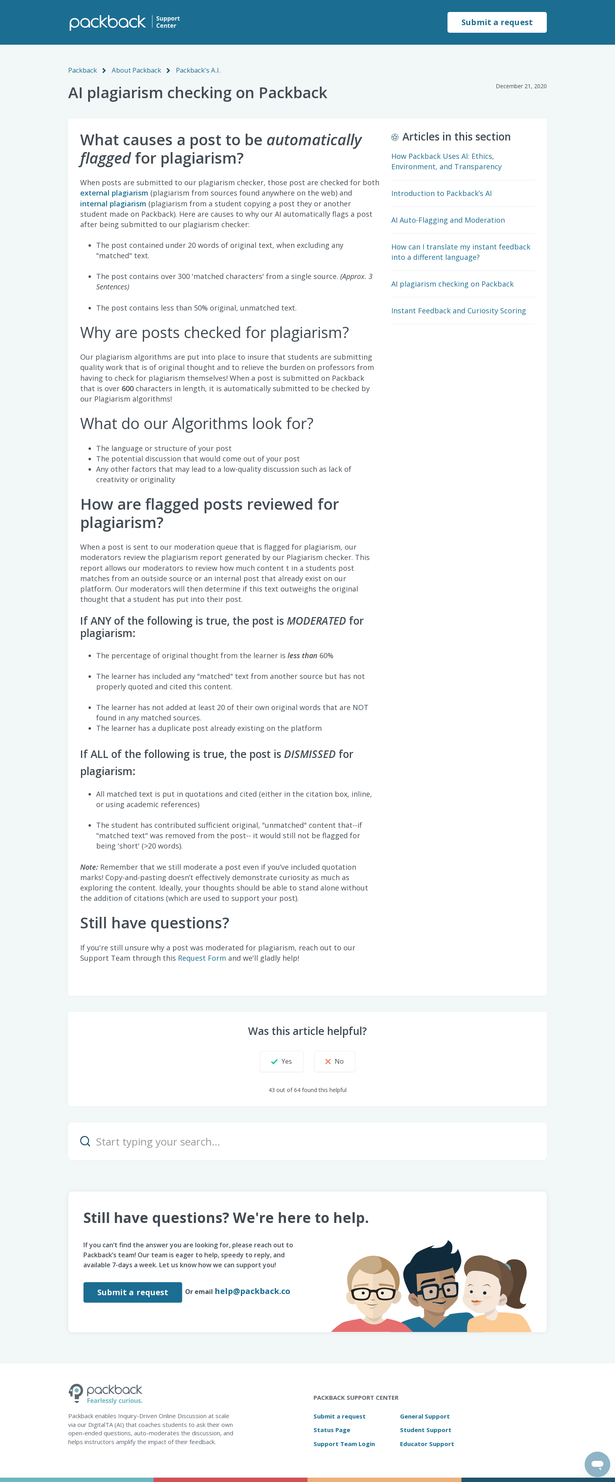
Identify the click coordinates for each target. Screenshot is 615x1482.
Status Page (331, 1429)
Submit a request (497, 22)
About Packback (135, 69)
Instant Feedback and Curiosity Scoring (458, 310)
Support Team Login (344, 1443)
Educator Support (427, 1443)
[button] (275, 1061)
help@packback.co (254, 1290)
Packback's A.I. (194, 69)
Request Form (202, 957)
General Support (425, 1416)
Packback (82, 69)
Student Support (425, 1429)
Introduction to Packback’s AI (441, 193)
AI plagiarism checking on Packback (452, 283)
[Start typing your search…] (307, 1141)
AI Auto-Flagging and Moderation (448, 219)
